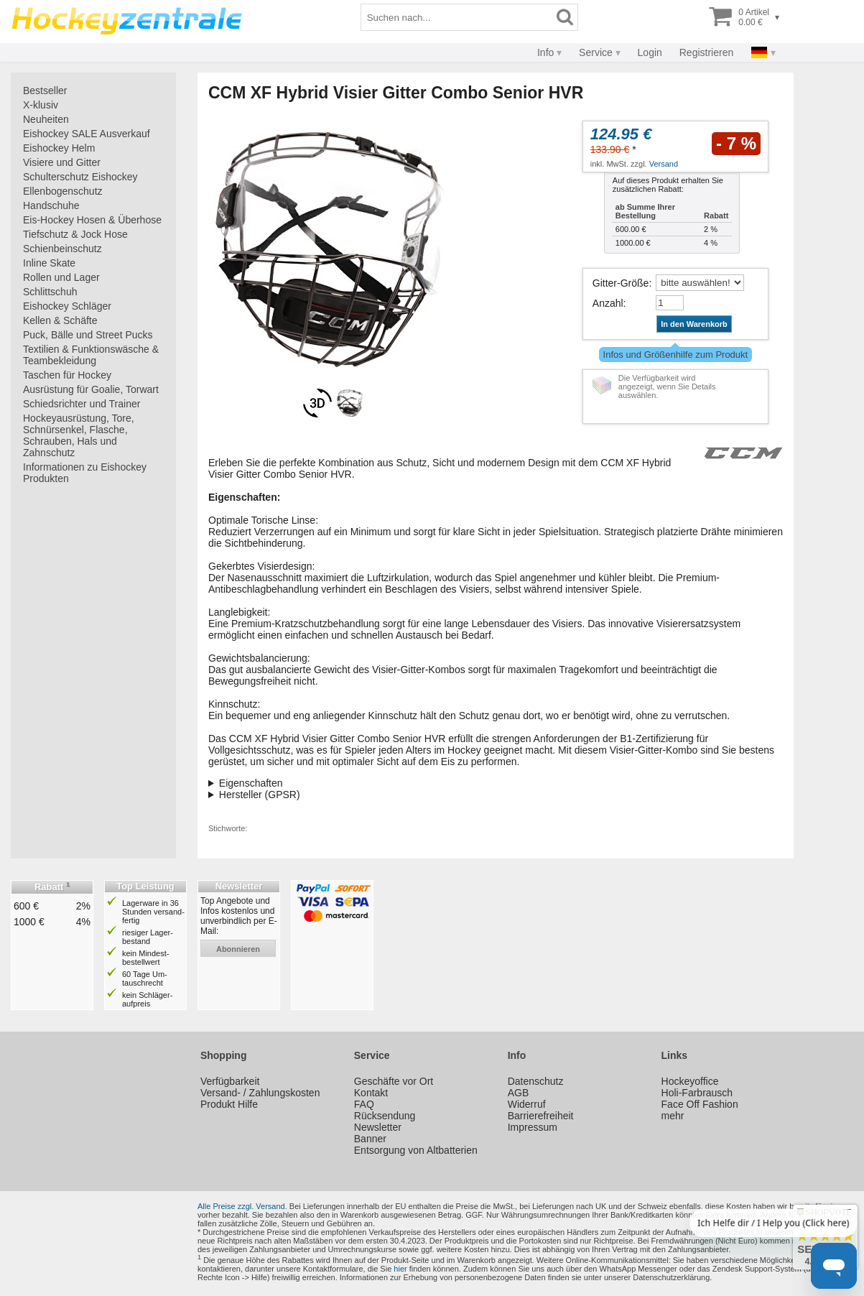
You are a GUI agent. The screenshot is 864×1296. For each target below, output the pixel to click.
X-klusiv (40, 105)
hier (400, 1268)
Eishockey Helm (59, 148)
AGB (518, 1092)
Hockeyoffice (690, 1081)
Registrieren (706, 52)
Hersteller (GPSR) (259, 794)
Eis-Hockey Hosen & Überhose (92, 220)
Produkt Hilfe (229, 1104)
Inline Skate (49, 263)
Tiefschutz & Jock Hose (75, 234)
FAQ (364, 1104)
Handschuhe (51, 205)
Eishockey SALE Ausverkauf (86, 133)
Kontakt (371, 1092)
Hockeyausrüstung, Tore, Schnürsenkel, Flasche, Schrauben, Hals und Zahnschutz (78, 435)
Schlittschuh (50, 291)
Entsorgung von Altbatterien (416, 1150)
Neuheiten (46, 119)
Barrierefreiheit (541, 1115)
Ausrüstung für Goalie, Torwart (91, 389)
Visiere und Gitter (62, 162)
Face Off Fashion (699, 1104)
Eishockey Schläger (67, 306)
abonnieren (238, 949)
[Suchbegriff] (456, 17)
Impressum (532, 1127)
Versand (663, 163)
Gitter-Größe (621, 283)
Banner (370, 1138)
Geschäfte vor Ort (393, 1081)
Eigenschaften (251, 783)
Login (650, 52)
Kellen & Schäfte (60, 320)
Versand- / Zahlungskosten (260, 1092)
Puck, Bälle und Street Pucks (88, 335)
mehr (672, 1115)
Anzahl (608, 303)
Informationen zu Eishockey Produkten (85, 472)
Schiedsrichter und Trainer (81, 403)
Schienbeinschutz (62, 248)
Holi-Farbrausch (697, 1092)
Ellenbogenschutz (63, 191)
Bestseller (45, 90)
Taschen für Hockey (67, 375)
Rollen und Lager (61, 277)
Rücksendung (385, 1115)
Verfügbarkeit (230, 1081)
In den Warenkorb (694, 324)
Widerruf (527, 1104)
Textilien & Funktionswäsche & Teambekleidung (91, 354)
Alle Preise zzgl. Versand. (242, 1206)
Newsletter (377, 1127)
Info (545, 52)
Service (596, 52)
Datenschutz (536, 1081)
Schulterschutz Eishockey (80, 176)
